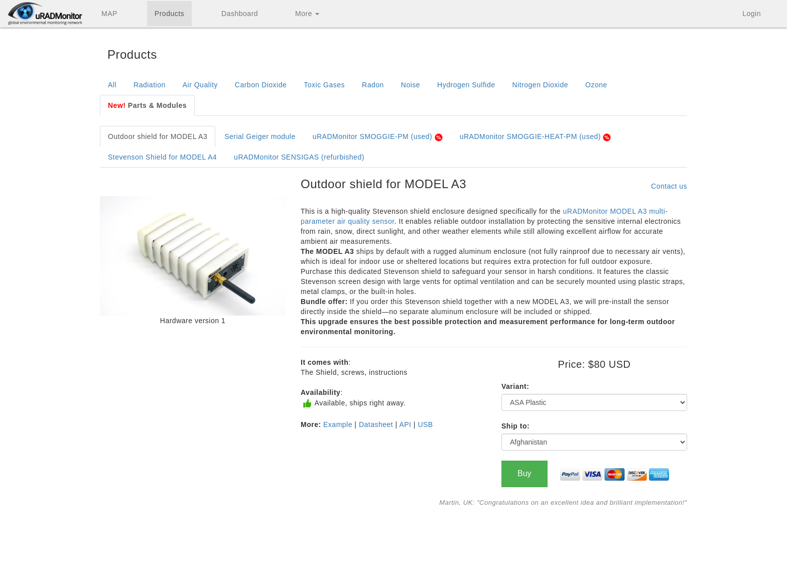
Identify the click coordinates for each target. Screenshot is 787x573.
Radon (373, 85)
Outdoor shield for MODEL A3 (157, 136)
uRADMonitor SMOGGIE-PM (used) (378, 136)
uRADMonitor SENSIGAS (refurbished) (299, 157)
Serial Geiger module (260, 136)
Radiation (150, 85)
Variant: (515, 386)
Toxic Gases (324, 85)
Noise (410, 85)
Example (337, 424)
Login (751, 14)
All (112, 85)
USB (425, 424)
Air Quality (200, 85)
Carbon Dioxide (261, 85)
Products (169, 14)
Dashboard (239, 14)
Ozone (596, 85)
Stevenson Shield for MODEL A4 (162, 157)
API (405, 424)
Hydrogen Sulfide (466, 85)
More (307, 14)
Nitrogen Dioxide (540, 85)
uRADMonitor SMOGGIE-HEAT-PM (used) (535, 136)
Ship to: (515, 426)
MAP (109, 14)
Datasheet (376, 424)
